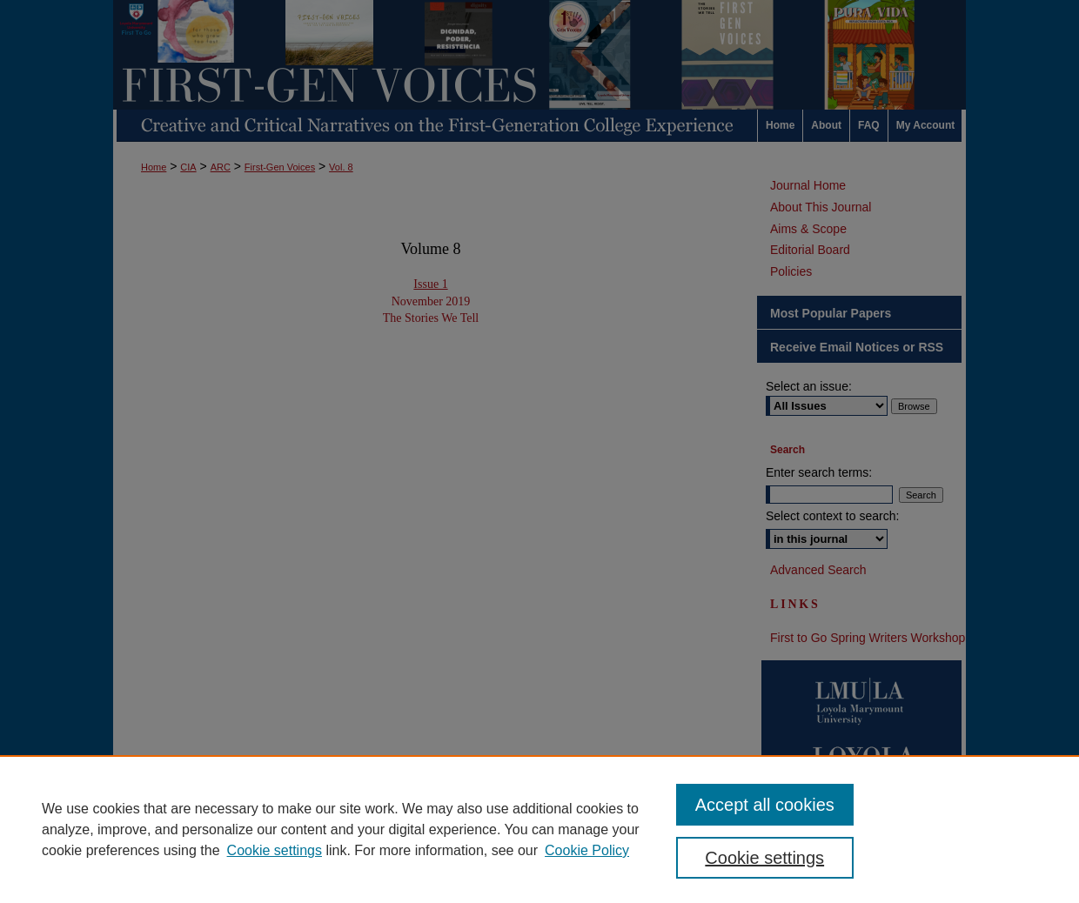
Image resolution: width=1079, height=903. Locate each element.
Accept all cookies (764, 804)
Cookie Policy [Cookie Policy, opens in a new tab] (587, 850)
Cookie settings (274, 850)
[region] (539, 829)
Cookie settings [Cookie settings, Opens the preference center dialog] (764, 857)
